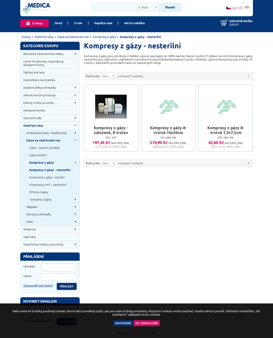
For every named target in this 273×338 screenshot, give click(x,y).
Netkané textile (34, 110)
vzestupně (124, 76)
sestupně (137, 76)
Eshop (26, 37)
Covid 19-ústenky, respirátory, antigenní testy (43, 63)
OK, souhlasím (146, 323)
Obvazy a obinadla (51, 214)
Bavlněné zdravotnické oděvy (50, 54)
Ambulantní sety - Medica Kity (51, 133)
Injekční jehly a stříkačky (50, 87)
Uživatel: (29, 266)
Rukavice (50, 229)
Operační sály (50, 118)
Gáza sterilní (37, 155)
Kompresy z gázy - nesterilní (49, 170)
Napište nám (103, 23)
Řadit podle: (93, 76)
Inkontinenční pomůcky (50, 95)
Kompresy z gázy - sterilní (47, 177)
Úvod (58, 23)
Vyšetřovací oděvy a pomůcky (50, 244)
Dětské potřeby (34, 72)
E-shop (37, 23)
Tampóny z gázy (53, 199)
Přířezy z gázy (38, 192)
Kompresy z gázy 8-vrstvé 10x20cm (168, 130)
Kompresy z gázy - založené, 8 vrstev (111, 130)
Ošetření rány (44, 37)
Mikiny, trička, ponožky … (50, 102)
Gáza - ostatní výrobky (44, 147)
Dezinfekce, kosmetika (39, 80)
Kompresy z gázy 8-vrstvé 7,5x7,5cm (225, 130)
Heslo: (27, 276)
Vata (51, 221)
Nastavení (123, 323)
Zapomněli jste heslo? (38, 285)
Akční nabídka (134, 23)
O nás (78, 23)
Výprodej (29, 237)
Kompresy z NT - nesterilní (47, 184)
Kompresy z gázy (104, 37)
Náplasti (51, 207)
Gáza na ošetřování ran (73, 37)
